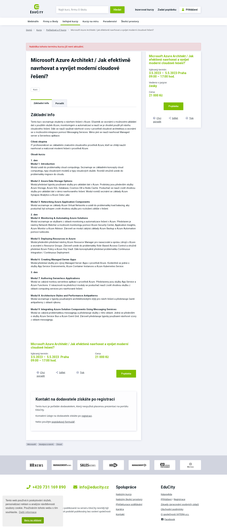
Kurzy (39, 30)
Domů (29, 30)
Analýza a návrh (46, 444)
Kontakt (120, 514)
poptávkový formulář (63, 421)
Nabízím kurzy (123, 494)
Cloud (59, 444)
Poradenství (110, 21)
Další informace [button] (27, 512)
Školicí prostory (130, 21)
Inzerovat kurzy (144, 9)
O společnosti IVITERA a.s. (175, 514)
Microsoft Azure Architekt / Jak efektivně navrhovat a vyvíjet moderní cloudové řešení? (112, 30)
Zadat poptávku (167, 9)
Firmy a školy (50, 21)
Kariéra (120, 509)
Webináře (33, 21)
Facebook (168, 519)
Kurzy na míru (91, 21)
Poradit (59, 103)
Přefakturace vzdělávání (129, 504)
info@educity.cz (91, 487)
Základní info (41, 103)
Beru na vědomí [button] (32, 520)
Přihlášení (190, 9)
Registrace (179, 499)
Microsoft (31, 444)
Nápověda (166, 494)
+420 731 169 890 (46, 487)
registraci (86, 415)
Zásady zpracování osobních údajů (180, 504)
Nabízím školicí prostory (129, 499)
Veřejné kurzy (70, 21)
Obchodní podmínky (172, 509)
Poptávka (126, 373)
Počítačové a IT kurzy (56, 30)
